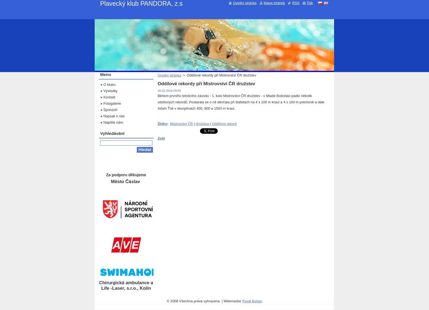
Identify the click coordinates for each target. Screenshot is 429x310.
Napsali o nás (114, 116)
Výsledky (110, 91)
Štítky (162, 124)
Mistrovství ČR (181, 124)
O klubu (109, 85)
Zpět (161, 138)
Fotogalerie (112, 103)
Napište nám (113, 122)
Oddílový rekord (224, 124)
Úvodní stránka (169, 75)
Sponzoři (110, 110)
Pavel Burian (252, 301)
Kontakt (109, 97)
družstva (202, 124)
